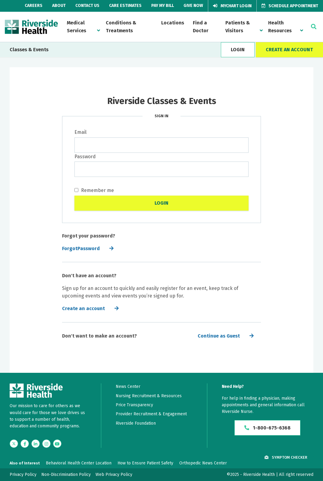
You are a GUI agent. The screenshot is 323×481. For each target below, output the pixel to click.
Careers (33, 5)
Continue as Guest (219, 336)
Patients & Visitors (237, 26)
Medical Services (76, 26)
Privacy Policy (23, 474)
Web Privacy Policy (114, 474)
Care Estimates (125, 5)
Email (80, 132)
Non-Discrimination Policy (66, 474)
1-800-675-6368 (267, 428)
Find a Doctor (201, 26)
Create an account (83, 308)
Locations (172, 23)
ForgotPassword (81, 248)
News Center (128, 386)
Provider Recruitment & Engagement (151, 414)
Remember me (94, 190)
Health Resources (280, 26)
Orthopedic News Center (203, 463)
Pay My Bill (162, 5)
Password (85, 156)
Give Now (193, 5)
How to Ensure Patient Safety (145, 463)
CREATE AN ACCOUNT (289, 49)
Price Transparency (134, 404)
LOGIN (238, 49)
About (59, 5)
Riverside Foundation (136, 423)
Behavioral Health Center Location (78, 463)
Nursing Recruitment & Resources (149, 395)
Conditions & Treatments (121, 26)
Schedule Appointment (290, 5)
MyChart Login (232, 5)
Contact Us (87, 5)
